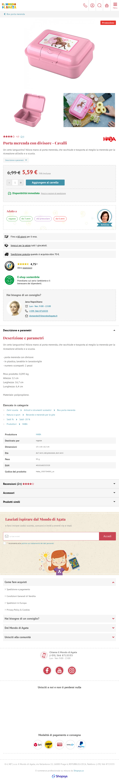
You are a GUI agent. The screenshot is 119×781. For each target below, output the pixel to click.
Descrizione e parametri (59, 330)
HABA (24, 424)
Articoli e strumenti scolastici (38, 410)
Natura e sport (14, 414)
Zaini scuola (13, 410)
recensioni (27, 267)
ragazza (12, 218)
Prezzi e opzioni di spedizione (53, 193)
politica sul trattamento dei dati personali (38, 543)
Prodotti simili (59, 502)
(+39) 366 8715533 (38, 311)
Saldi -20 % (24, 419)
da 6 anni (60, 218)
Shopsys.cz (79, 770)
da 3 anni (26, 218)
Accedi (107, 536)
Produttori (12, 424)
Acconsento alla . (30, 543)
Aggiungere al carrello (45, 182)
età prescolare (43, 218)
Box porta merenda (16, 14)
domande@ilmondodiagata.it (43, 315)
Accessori (59, 493)
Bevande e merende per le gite (40, 414)
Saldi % (10, 419)
